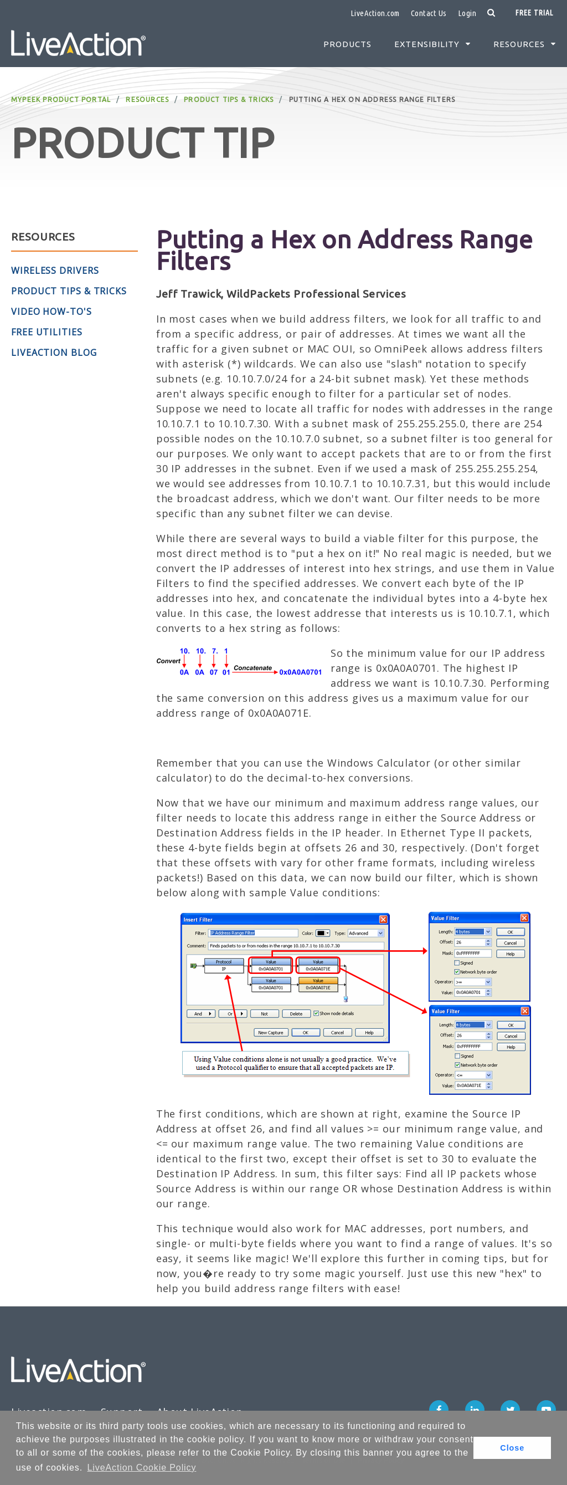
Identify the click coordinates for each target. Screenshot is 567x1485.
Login (467, 13)
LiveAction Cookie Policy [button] (142, 1467)
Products (347, 44)
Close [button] (512, 1447)
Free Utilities (47, 332)
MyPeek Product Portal (61, 99)
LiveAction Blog (54, 352)
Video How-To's (51, 311)
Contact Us (429, 13)
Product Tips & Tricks (229, 99)
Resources (519, 44)
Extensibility (427, 44)
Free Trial (534, 12)
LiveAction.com (375, 13)
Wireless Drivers (55, 270)
